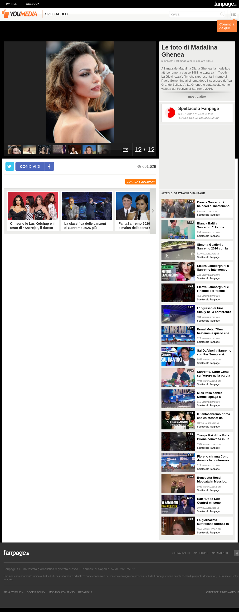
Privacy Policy (13, 592)
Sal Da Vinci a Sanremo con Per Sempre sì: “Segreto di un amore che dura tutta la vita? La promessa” (214, 352)
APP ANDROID (220, 553)
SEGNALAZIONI (181, 553)
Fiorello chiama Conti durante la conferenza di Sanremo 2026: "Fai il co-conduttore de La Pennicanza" (213, 458)
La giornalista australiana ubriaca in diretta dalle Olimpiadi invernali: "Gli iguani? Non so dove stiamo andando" (213, 522)
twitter (11, 3)
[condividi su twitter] (9, 166)
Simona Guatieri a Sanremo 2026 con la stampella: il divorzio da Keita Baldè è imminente (212, 246)
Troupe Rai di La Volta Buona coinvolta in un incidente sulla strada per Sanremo (213, 437)
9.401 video (186, 114)
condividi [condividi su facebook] (30, 166)
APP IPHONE (201, 553)
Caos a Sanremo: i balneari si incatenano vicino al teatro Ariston (213, 204)
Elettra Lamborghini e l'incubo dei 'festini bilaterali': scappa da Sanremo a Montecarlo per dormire (213, 289)
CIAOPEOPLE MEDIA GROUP (222, 592)
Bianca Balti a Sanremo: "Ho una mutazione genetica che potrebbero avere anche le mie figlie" (213, 225)
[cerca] (197, 14)
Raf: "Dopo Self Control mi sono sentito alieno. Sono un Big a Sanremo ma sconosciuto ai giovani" (214, 501)
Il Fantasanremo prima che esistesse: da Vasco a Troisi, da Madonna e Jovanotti (213, 416)
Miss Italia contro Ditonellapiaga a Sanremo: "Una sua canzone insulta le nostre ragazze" (211, 395)
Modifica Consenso (62, 592)
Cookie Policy (36, 592)
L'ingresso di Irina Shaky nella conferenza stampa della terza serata (214, 310)
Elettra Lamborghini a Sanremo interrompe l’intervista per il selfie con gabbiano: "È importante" (213, 268)
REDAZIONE (85, 592)
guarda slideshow (141, 181)
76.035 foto (205, 114)
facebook (31, 3)
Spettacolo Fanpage (198, 108)
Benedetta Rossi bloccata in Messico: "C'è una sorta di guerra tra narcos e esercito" (212, 479)
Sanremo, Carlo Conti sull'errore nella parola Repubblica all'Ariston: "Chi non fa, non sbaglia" (214, 374)
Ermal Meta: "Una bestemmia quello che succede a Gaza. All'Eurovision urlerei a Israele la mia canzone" (214, 331)
